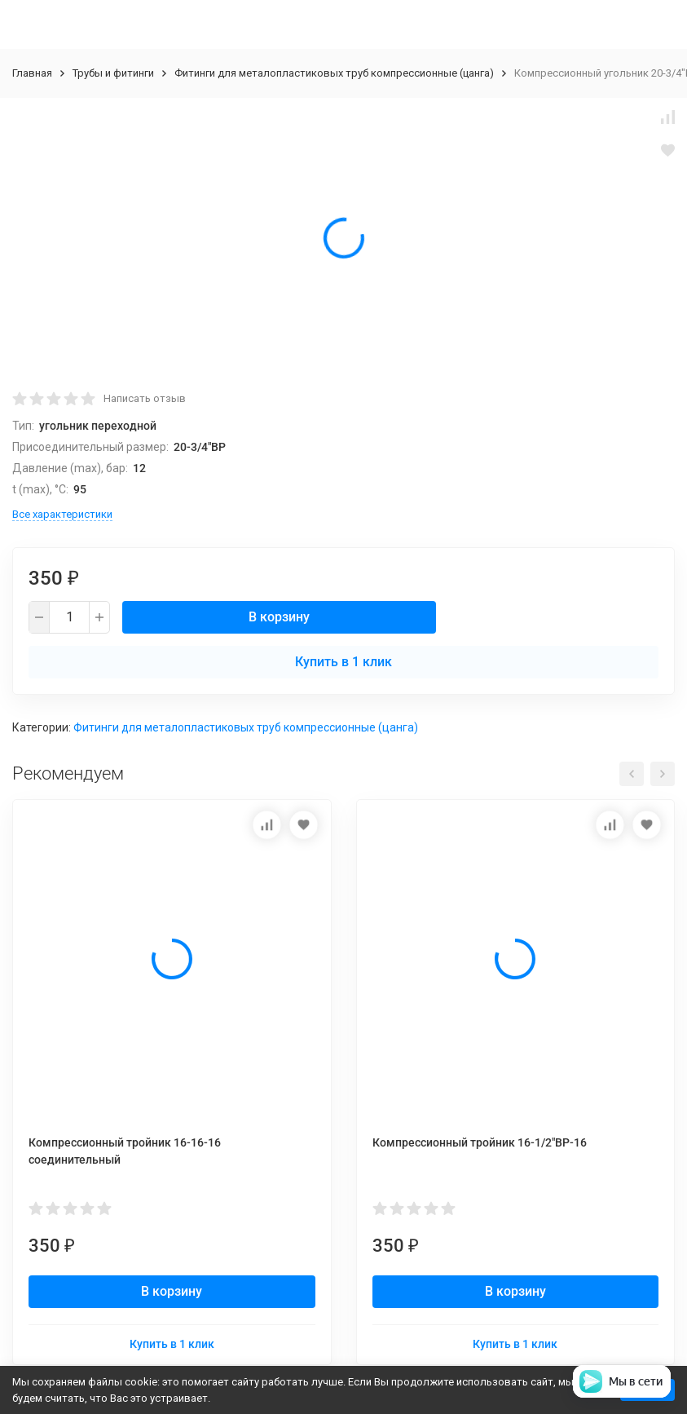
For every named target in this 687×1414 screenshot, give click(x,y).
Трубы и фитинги (113, 73)
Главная (32, 73)
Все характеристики (62, 514)
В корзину (279, 617)
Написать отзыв (144, 398)
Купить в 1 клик (343, 661)
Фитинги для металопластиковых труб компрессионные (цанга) (334, 73)
